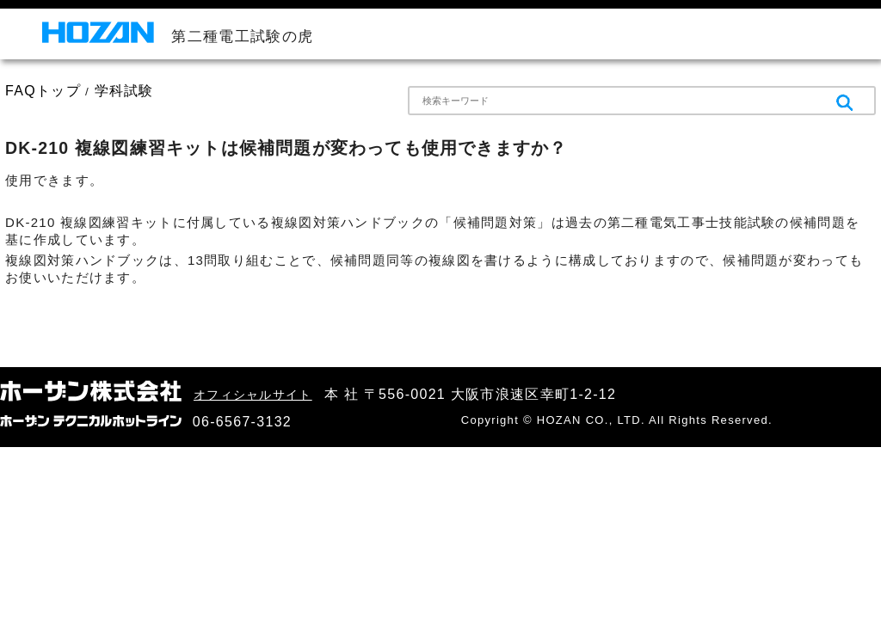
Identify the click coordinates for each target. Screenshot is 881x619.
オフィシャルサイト (253, 394)
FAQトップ (43, 90)
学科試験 (124, 90)
